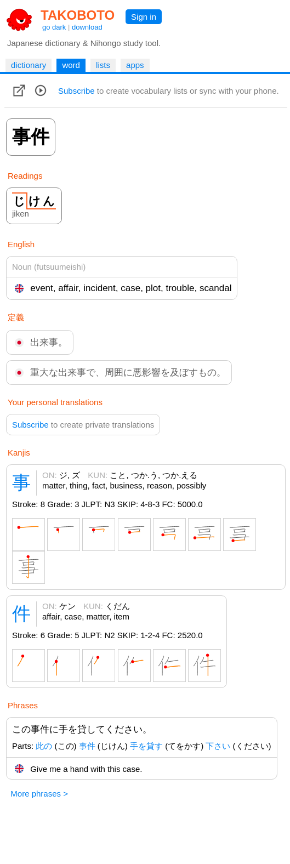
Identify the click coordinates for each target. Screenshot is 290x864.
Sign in (143, 16)
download (87, 27)
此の (44, 746)
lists (103, 65)
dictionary (28, 65)
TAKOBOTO (78, 15)
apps (135, 65)
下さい (218, 746)
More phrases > (39, 793)
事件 (87, 746)
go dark (54, 27)
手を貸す (146, 746)
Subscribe (76, 90)
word (71, 65)
